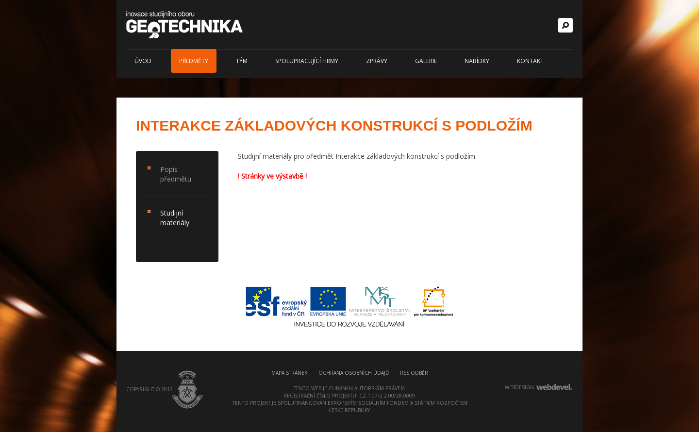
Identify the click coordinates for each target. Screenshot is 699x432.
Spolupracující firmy (306, 61)
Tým (242, 61)
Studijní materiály (174, 217)
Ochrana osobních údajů (353, 372)
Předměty (193, 61)
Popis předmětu (175, 174)
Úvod (142, 61)
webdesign (519, 387)
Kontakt (530, 61)
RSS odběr (414, 372)
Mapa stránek (289, 372)
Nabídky (477, 61)
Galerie (426, 61)
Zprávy (376, 61)
